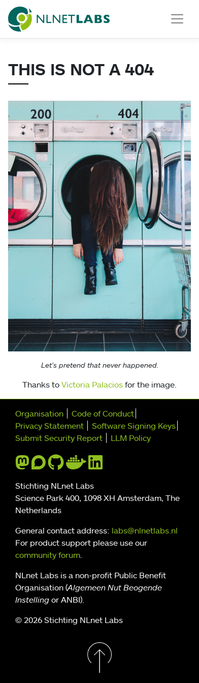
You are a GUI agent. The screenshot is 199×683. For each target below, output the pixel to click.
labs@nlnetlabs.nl (145, 530)
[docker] (76, 465)
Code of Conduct (103, 413)
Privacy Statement (49, 426)
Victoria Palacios (92, 384)
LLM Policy (131, 438)
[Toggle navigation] (177, 18)
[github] (56, 465)
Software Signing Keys (134, 426)
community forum (47, 555)
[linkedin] (95, 465)
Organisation (39, 413)
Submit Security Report (59, 438)
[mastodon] (22, 465)
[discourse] (38, 465)
